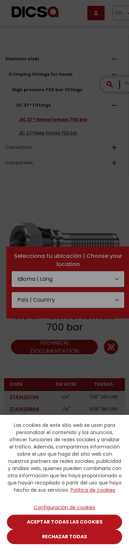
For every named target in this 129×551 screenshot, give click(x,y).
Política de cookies (93, 490)
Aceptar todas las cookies (65, 521)
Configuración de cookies (64, 507)
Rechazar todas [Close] (64, 536)
